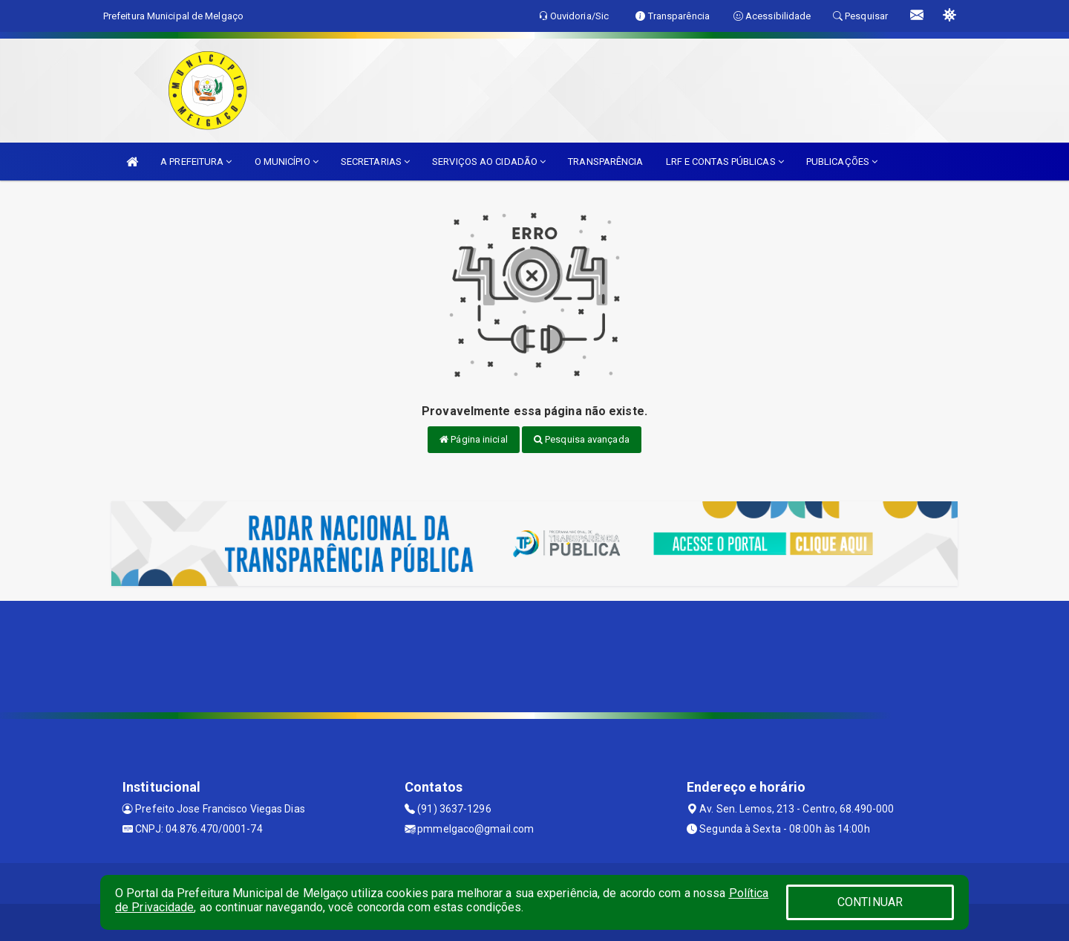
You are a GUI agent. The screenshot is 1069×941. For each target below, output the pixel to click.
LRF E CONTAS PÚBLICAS (725, 161)
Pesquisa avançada (582, 439)
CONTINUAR (870, 902)
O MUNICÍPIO (286, 161)
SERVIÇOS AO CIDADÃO (489, 161)
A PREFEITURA (196, 161)
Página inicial (473, 439)
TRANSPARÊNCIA (605, 161)
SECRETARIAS (375, 161)
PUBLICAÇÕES (841, 161)
